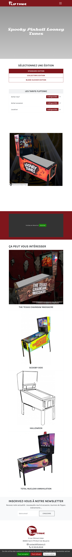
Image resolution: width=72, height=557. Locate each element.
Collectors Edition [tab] (36, 75)
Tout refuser (36, 554)
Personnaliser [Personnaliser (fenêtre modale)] (49, 554)
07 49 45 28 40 (37, 547)
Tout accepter (23, 554)
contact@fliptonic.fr (37, 544)
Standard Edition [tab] (36, 71)
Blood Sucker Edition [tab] (36, 80)
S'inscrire (47, 513)
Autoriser (42, 225)
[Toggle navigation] (60, 3)
